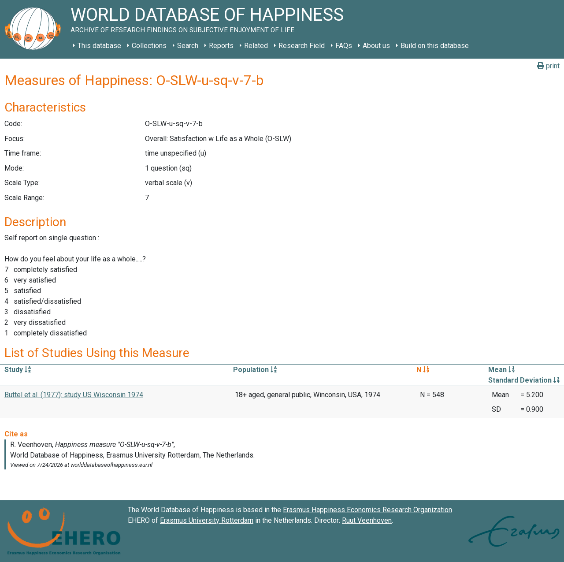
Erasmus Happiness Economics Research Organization (367, 510)
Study (17, 369)
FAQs (343, 45)
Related (256, 45)
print (548, 66)
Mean (501, 369)
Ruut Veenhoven (367, 520)
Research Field (301, 45)
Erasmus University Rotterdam (206, 520)
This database (99, 45)
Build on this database (435, 45)
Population (255, 369)
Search (187, 45)
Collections (149, 45)
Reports (221, 45)
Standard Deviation (524, 380)
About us (376, 45)
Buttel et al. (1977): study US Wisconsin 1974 (73, 395)
